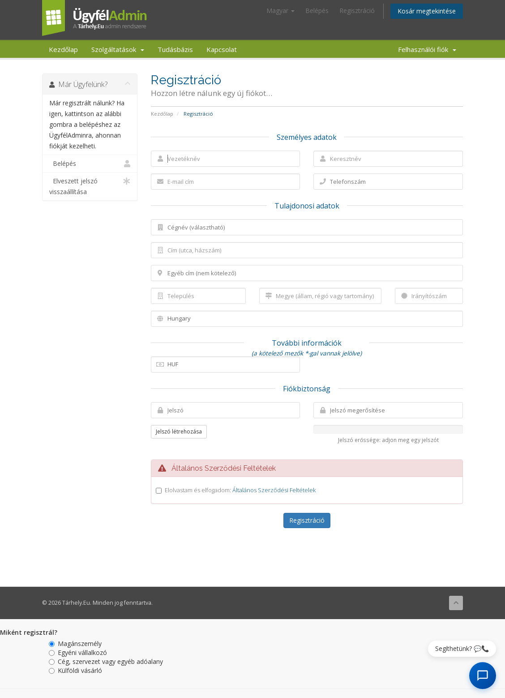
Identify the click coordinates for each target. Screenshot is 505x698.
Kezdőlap (63, 49)
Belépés (317, 10)
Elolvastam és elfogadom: (240, 490)
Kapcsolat (221, 49)
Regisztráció (357, 10)
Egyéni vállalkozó (78, 652)
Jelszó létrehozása (179, 431)
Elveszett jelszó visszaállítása (89, 186)
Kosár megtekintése (427, 11)
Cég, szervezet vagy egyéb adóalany (106, 661)
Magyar (280, 10)
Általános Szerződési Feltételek (274, 490)
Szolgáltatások (117, 49)
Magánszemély (75, 643)
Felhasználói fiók (427, 49)
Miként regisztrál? (28, 632)
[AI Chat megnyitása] (482, 675)
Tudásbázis (175, 49)
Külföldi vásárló (75, 670)
